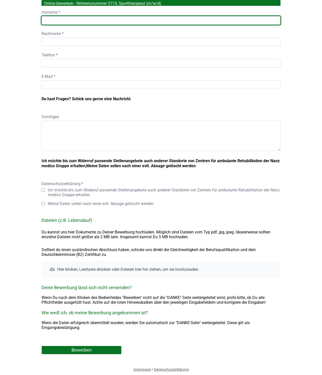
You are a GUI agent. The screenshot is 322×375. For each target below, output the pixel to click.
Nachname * (53, 33)
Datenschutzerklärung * (62, 183)
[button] (161, 269)
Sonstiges (50, 116)
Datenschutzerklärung (171, 369)
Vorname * (51, 12)
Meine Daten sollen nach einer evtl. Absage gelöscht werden (101, 203)
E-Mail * (48, 76)
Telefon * (50, 55)
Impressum (142, 369)
